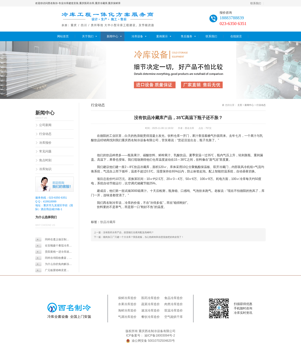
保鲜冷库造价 (127, 298)
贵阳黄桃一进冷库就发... (52, 252)
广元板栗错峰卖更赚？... (50, 270)
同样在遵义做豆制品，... (50, 239)
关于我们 (87, 36)
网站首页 (63, 36)
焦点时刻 (45, 160)
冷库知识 (45, 169)
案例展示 (162, 36)
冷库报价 (45, 142)
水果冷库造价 (127, 304)
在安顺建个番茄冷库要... (52, 246)
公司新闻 (45, 125)
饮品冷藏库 (108, 222)
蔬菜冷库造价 (150, 304)
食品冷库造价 (173, 298)
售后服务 (186, 36)
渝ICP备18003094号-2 (159, 335)
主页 (239, 105)
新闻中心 (112, 36)
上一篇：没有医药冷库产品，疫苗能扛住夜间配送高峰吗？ (124, 232)
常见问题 (45, 151)
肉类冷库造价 (173, 304)
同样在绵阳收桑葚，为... (52, 258)
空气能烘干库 (173, 316)
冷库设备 (137, 36)
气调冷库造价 (127, 316)
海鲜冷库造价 (127, 310)
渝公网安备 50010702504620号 (153, 340)
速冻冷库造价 (150, 310)
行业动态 (45, 133)
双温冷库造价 (173, 310)
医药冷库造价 (150, 298)
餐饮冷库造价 (150, 316)
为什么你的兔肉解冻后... (52, 264)
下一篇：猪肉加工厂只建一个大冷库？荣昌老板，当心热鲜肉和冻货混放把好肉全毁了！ (139, 237)
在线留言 (236, 36)
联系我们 (255, 3)
